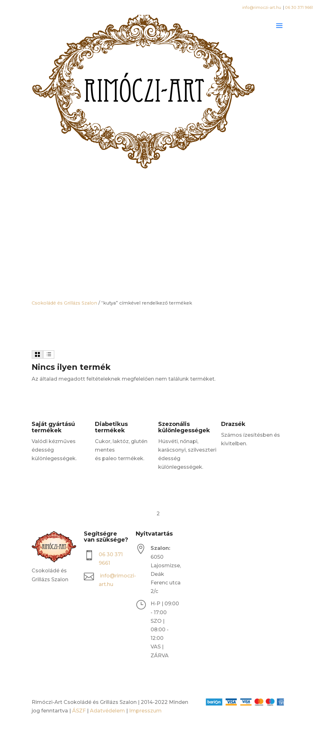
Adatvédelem (107, 711)
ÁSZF (79, 711)
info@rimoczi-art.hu (262, 7)
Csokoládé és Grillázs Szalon (64, 303)
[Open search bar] (158, 202)
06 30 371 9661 (299, 7)
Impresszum (145, 711)
